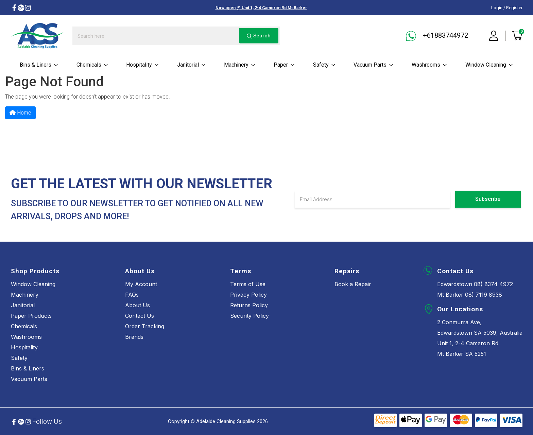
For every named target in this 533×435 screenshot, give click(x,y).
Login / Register (506, 7)
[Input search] (176, 36)
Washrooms (429, 65)
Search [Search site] (259, 36)
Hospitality (142, 65)
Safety (324, 65)
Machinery (240, 65)
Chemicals (92, 65)
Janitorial (191, 65)
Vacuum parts (374, 65)
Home (20, 112)
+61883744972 (437, 36)
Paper (284, 65)
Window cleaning (489, 65)
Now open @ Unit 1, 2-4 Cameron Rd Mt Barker (261, 7)
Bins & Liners (39, 65)
